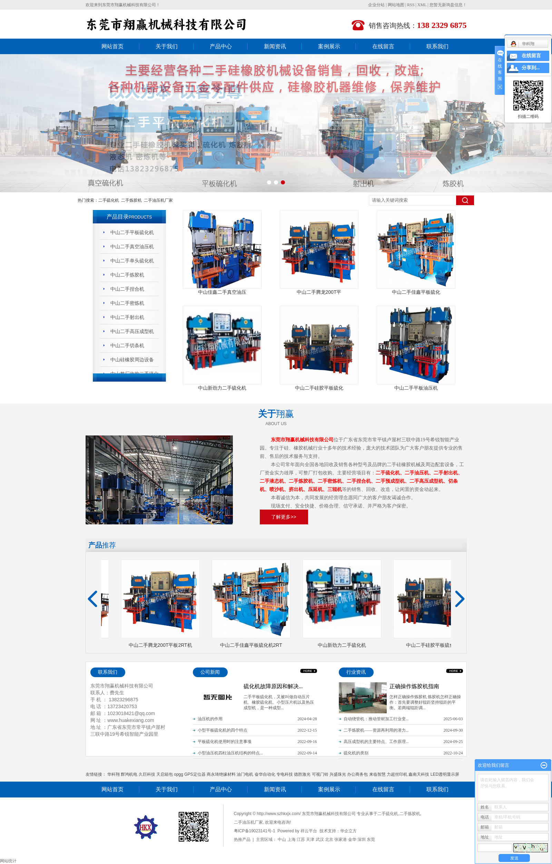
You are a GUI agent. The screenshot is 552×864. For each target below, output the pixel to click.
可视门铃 (320, 774)
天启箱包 (164, 774)
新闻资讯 (275, 46)
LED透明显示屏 (445, 774)
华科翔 (113, 774)
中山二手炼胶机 (127, 275)
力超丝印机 (397, 774)
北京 (329, 839)
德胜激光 (302, 774)
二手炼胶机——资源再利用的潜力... (376, 730)
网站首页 (112, 46)
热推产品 (242, 839)
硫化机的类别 (356, 753)
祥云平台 (308, 830)
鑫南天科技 (418, 774)
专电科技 (284, 774)
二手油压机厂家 (158, 200)
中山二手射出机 (127, 317)
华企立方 (348, 830)
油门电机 (245, 774)
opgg (178, 774)
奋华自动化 (265, 774)
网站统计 (8, 860)
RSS (410, 4)
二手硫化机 (108, 200)
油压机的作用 (210, 718)
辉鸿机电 (129, 774)
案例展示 (329, 46)
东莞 (371, 839)
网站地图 (396, 4)
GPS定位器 (194, 774)
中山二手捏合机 (127, 289)
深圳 (361, 839)
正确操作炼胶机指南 (414, 686)
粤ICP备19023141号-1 (254, 830)
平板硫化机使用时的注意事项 (225, 741)
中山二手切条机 (127, 345)
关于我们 (167, 46)
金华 (352, 839)
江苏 (301, 839)
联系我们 (437, 46)
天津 (310, 839)
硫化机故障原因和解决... (273, 686)
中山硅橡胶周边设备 (132, 359)
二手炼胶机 (131, 200)
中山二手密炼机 (127, 303)
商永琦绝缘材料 (221, 774)
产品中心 (221, 46)
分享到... (531, 67)
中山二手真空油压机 (132, 246)
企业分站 (376, 4)
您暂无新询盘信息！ (448, 4)
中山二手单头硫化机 (132, 260)
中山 (282, 839)
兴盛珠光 (337, 774)
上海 (291, 839)
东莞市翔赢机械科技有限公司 (129, 4)
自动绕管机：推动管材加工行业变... (376, 718)
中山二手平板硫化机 (132, 232)
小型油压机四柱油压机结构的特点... (230, 753)
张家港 (340, 839)
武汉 (320, 839)
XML (421, 4)
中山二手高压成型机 (132, 331)
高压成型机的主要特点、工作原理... (376, 741)
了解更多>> (283, 517)
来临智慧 (377, 774)
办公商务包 (357, 774)
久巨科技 (147, 774)
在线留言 (383, 46)
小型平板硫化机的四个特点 (222, 730)
